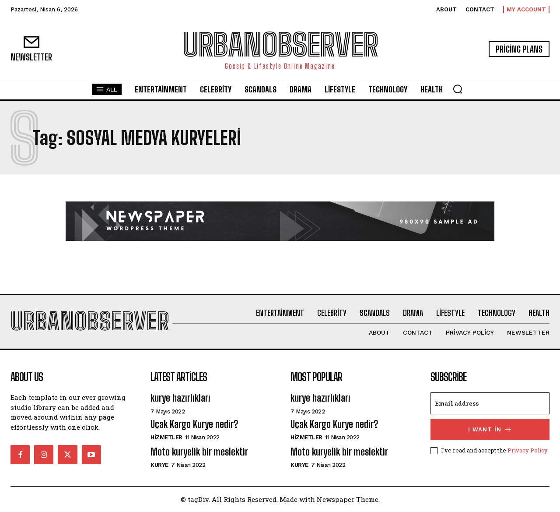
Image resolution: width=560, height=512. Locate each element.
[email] (490, 403)
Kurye (159, 465)
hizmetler (166, 437)
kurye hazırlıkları (180, 398)
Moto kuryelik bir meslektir (199, 452)
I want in (490, 429)
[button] (457, 88)
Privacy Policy (527, 450)
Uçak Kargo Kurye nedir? (194, 424)
